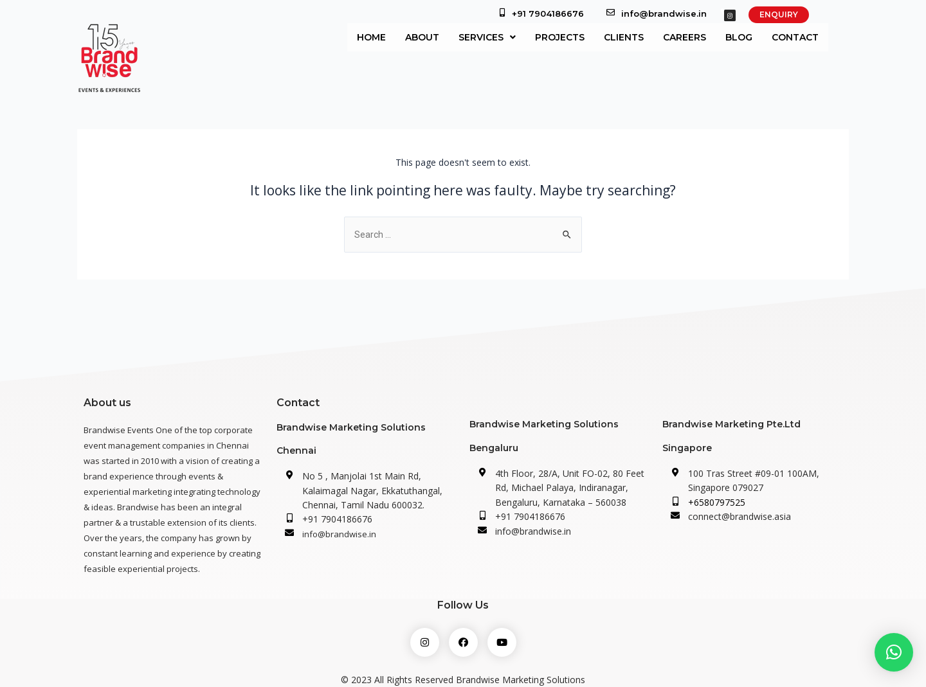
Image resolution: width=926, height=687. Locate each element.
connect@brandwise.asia (739, 516)
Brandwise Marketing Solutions (351, 427)
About (422, 37)
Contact (795, 37)
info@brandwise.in (664, 13)
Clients (624, 37)
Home (371, 37)
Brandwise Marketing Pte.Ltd (731, 424)
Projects (560, 37)
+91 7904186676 (548, 13)
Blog (738, 37)
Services (487, 37)
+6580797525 (716, 502)
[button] (894, 652)
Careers (684, 37)
